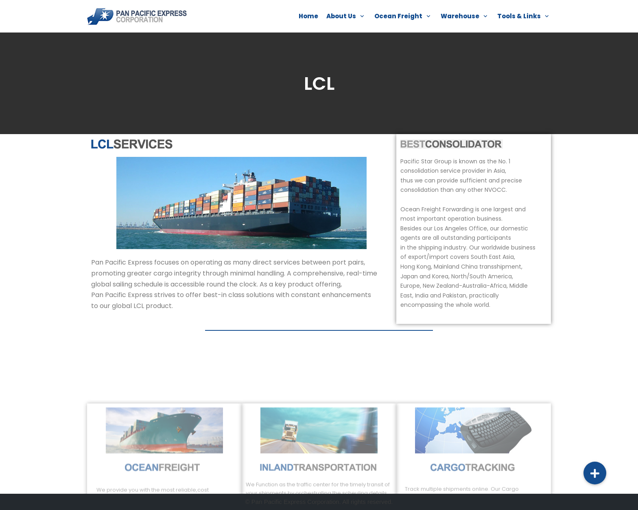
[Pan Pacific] (138, 16)
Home (308, 16)
